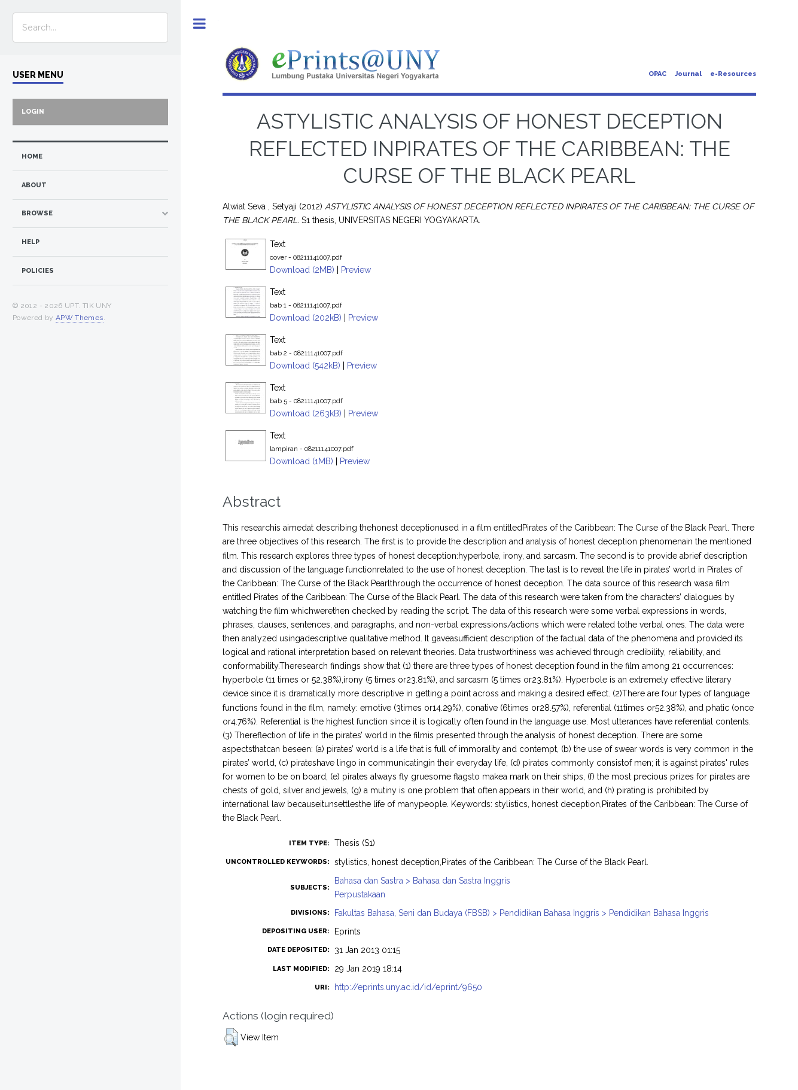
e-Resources (733, 74)
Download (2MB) (302, 270)
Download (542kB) (305, 365)
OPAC (657, 74)
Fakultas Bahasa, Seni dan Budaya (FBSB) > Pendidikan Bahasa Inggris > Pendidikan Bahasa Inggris (521, 913)
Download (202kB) (306, 317)
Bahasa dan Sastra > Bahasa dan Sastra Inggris (422, 880)
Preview (356, 270)
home (32, 156)
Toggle (199, 23)
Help (30, 242)
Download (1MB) (301, 461)
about (34, 185)
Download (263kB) (306, 413)
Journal (688, 74)
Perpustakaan (359, 894)
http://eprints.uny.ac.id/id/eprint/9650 (408, 987)
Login (33, 111)
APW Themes (79, 317)
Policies (38, 271)
